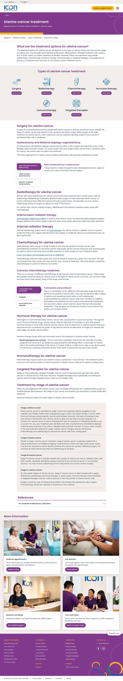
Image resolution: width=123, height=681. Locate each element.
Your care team (9, 647)
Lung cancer (40, 653)
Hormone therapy (71, 653)
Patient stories (9, 653)
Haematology (70, 659)
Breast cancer (40, 643)
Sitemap (68, 678)
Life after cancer (9, 662)
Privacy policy (36, 678)
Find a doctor (72, 569)
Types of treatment (35, 38)
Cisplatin (29, 297)
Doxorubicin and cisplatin (29, 304)
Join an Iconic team (72, 667)
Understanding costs (11, 643)
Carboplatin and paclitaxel (29, 290)
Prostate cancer (41, 647)
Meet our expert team (75, 625)
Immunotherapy (71, 650)
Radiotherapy (70, 643)
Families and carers (10, 659)
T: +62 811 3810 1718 (102, 643)
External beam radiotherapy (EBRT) (31, 219)
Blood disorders (41, 659)
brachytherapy (55, 230)
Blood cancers (40, 656)
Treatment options (19, 38)
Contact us (100, 640)
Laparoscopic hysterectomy (29, 175)
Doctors (38, 667)
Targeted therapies (72, 656)
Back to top (113, 633)
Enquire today (13, 569)
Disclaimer (59, 678)
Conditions (40, 640)
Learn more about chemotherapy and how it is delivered (40, 255)
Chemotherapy (70, 647)
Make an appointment (103, 8)
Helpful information (11, 640)
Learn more (17, 93)
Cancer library (9, 650)
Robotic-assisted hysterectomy (29, 183)
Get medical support (16, 625)
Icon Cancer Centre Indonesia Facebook (98, 648)
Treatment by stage (51, 38)
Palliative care (8, 656)
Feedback (48, 678)
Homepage (10, 8)
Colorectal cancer (42, 650)
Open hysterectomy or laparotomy (29, 166)
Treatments (70, 640)
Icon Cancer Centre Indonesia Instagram (103, 648)
